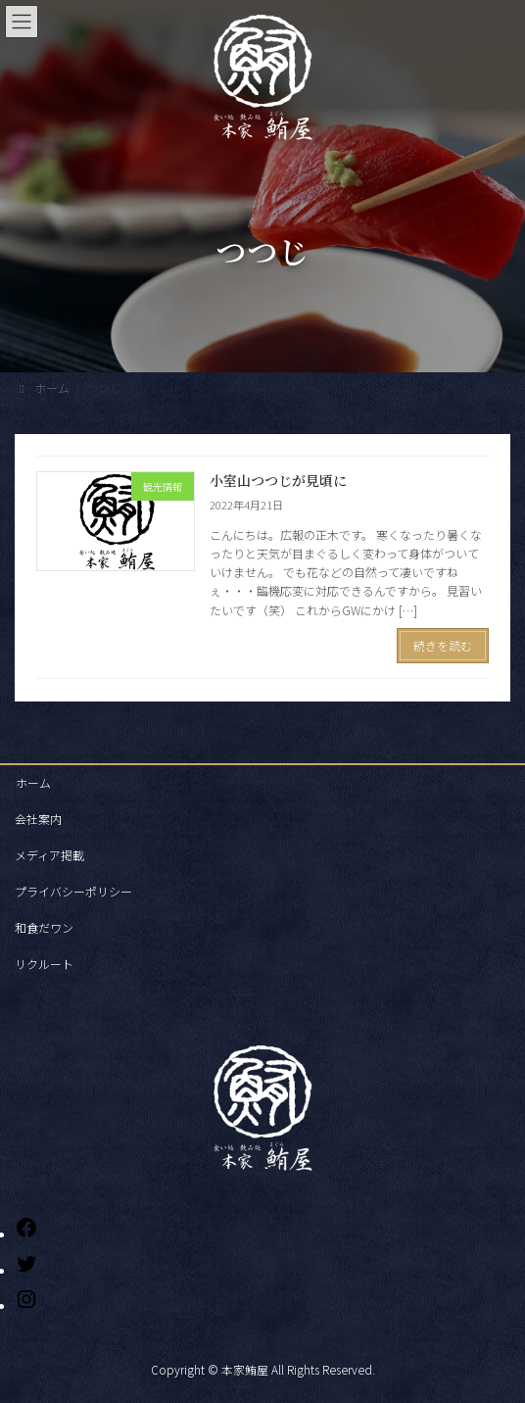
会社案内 (38, 818)
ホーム (33, 782)
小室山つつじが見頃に (278, 480)
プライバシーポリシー (73, 891)
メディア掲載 (49, 855)
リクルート (44, 963)
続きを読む (442, 645)
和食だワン (44, 927)
